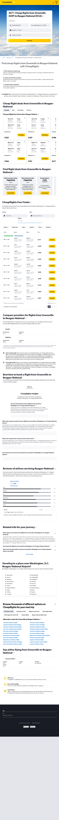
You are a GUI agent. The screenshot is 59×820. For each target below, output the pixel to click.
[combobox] (12, 20)
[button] (18, 30)
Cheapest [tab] (6, 109)
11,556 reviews (14, 484)
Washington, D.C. (10, 56)
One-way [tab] (29, 109)
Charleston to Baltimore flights (37, 625)
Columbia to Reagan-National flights (39, 627)
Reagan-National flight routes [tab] (39, 613)
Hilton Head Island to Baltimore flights (12, 642)
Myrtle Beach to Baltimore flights (11, 638)
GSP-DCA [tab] (29, 385)
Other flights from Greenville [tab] (11, 613)
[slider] (41, 221)
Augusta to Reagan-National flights (38, 640)
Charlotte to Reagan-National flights (12, 623)
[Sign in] (53, 3)
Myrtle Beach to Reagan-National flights (40, 634)
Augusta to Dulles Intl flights (37, 638)
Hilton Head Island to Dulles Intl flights (12, 640)
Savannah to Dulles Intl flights (10, 636)
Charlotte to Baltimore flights (10, 621)
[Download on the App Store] (33, 725)
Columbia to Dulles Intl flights (10, 632)
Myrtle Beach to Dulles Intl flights (11, 634)
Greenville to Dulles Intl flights (10, 630)
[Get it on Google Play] (26, 725)
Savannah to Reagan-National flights (12, 627)
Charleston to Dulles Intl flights (37, 623)
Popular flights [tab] (25, 613)
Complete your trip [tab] (21, 610)
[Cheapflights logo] (7, 2)
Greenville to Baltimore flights (37, 630)
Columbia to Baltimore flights (37, 636)
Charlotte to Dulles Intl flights (37, 621)
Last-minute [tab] (20, 109)
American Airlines (14, 480)
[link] (10, 191)
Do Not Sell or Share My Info (24, 721)
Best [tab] (13, 109)
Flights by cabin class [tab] (34, 610)
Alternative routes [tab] (8, 610)
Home (3, 56)
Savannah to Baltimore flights (37, 632)
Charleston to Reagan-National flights (12, 625)
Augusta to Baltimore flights (37, 642)
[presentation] (43, 16)
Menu (56, 2)
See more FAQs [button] (29, 553)
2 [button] (52, 305)
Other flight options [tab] (47, 610)
